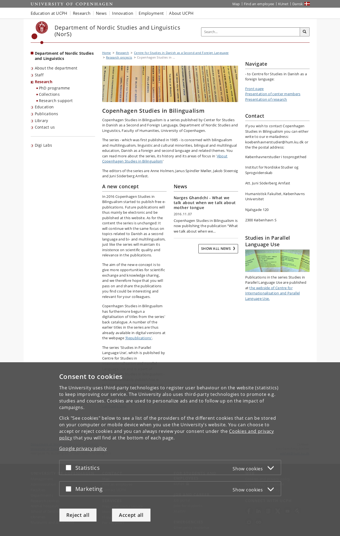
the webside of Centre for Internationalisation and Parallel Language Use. (272, 293)
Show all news (216, 248)
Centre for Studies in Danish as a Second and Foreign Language (181, 53)
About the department (56, 68)
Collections (49, 94)
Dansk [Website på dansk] (297, 3)
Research (43, 81)
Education (44, 106)
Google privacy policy (83, 448)
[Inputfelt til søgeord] (250, 31)
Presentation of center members (273, 93)
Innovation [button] (122, 13)
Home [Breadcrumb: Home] (106, 53)
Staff (39, 74)
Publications (46, 113)
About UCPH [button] (181, 13)
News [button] (101, 13)
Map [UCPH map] (236, 3)
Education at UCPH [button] (49, 13)
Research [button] (81, 13)
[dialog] (170, 449)
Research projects (119, 57)
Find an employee (259, 3)
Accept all (131, 515)
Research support (56, 100)
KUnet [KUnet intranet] (283, 3)
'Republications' (138, 337)
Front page (254, 88)
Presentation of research (266, 99)
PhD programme (54, 88)
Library (41, 120)
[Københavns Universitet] (40, 32)
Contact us (45, 127)
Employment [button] (151, 13)
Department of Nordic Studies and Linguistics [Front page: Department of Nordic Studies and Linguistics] (64, 56)
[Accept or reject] (70, 467)
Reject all (78, 515)
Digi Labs (43, 145)
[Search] (305, 32)
